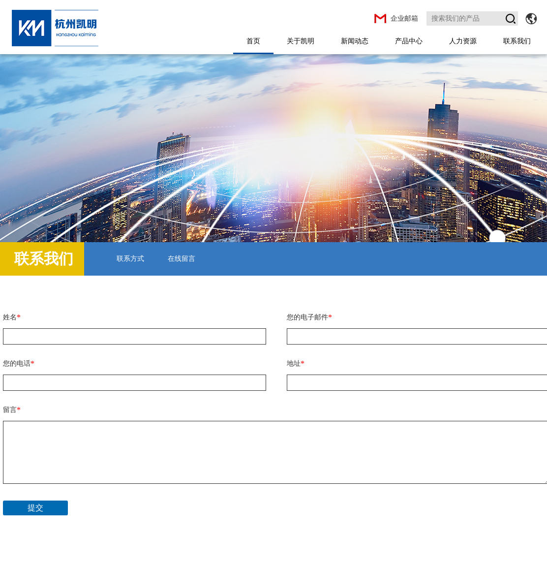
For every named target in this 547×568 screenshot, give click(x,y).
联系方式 (130, 258)
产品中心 (409, 40)
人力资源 (463, 40)
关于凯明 (300, 40)
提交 (35, 508)
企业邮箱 (404, 18)
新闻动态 (354, 40)
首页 (253, 40)
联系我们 (517, 40)
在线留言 (181, 258)
